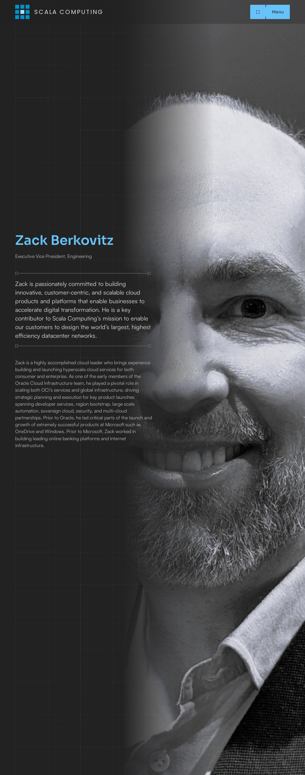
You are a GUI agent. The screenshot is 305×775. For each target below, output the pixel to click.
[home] (59, 12)
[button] (270, 12)
